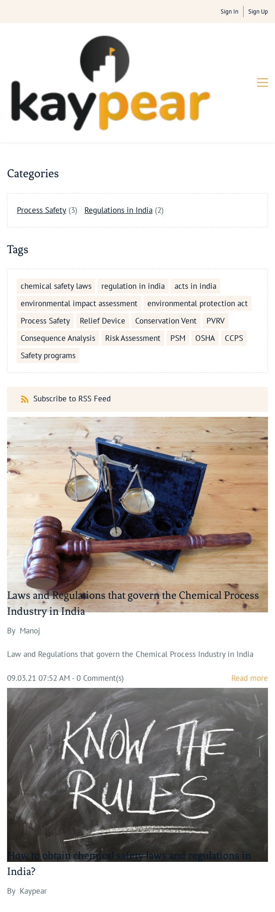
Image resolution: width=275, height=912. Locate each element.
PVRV (215, 249)
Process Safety (41, 138)
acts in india (195, 215)
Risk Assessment (132, 267)
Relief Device (102, 249)
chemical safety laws (56, 215)
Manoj (30, 559)
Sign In (229, 11)
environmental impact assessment (79, 232)
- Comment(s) (98, 606)
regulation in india (133, 215)
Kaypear (33, 819)
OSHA (205, 267)
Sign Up (258, 11)
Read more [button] (249, 606)
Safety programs (48, 284)
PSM (177, 267)
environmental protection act (197, 232)
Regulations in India (118, 138)
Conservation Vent (166, 249)
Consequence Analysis (58, 267)
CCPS (234, 267)
